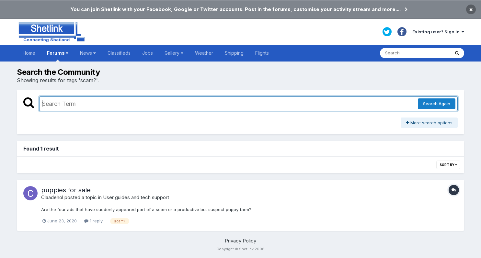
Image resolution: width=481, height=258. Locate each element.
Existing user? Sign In (438, 31)
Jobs (147, 53)
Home (29, 53)
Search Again (436, 103)
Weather (204, 53)
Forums (57, 56)
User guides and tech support (136, 197)
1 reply (93, 220)
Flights (262, 53)
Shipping (234, 53)
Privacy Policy (240, 241)
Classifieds (119, 53)
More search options (429, 122)
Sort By (448, 165)
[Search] (415, 53)
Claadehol (52, 197)
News (88, 53)
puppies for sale (66, 190)
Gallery (174, 53)
